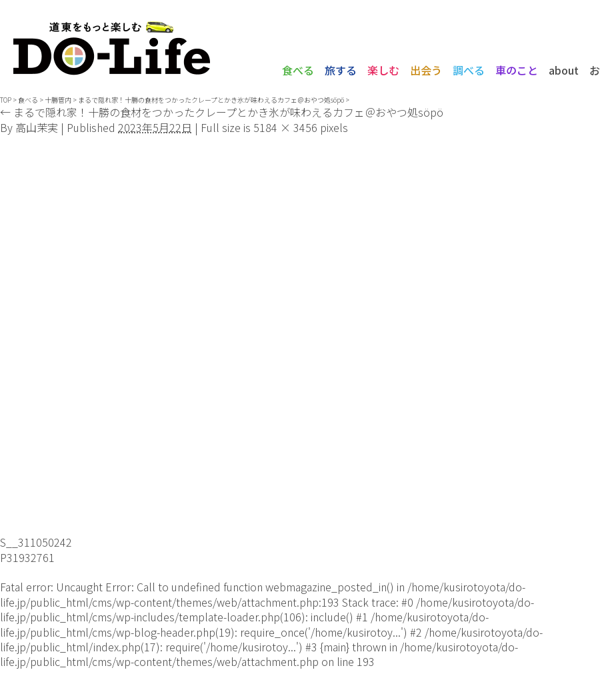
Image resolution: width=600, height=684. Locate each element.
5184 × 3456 (285, 127)
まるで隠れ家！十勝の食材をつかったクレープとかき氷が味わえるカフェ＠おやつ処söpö (211, 100)
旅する (341, 70)
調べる (469, 70)
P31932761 (27, 557)
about (564, 70)
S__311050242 (36, 542)
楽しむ (383, 70)
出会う (426, 70)
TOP (5, 100)
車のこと (516, 70)
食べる (298, 70)
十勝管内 (58, 100)
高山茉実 (36, 127)
